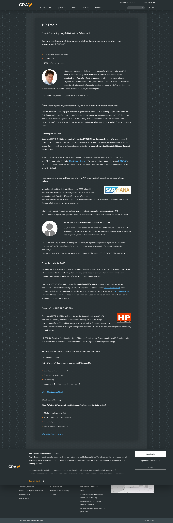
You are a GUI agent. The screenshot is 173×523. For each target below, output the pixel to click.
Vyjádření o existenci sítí (27, 479)
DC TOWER (124, 161)
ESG (77, 7)
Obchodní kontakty (25, 483)
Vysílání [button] (63, 7)
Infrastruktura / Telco (57, 479)
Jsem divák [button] (148, 2)
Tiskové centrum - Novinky (89, 475)
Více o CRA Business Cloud (53, 392)
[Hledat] (136, 7)
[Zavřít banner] (169, 490)
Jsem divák (24, 471)
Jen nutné (150, 505)
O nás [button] (90, 7)
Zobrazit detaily (35, 519)
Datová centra (54, 471)
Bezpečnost (53, 483)
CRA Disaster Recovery (78, 161)
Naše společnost (86, 471)
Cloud (52, 475)
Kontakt (105, 7)
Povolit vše (150, 492)
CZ (151, 7)
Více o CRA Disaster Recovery (54, 434)
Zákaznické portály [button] (126, 2)
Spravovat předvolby (150, 498)
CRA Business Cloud (112, 288)
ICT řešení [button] (46, 7)
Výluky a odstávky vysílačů (29, 475)
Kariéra (82, 479)
